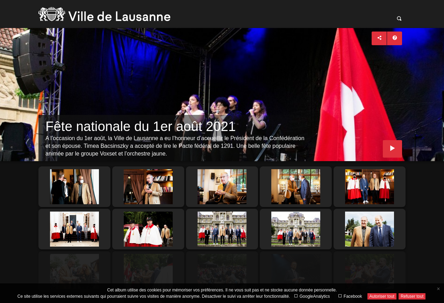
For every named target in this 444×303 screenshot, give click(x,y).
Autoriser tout (382, 296)
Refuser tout (412, 296)
